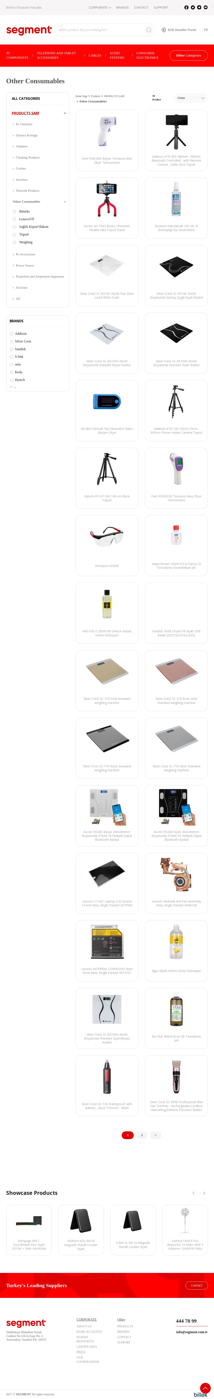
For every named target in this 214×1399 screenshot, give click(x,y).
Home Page (82, 96)
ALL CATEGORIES (26, 99)
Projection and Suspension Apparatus (40, 276)
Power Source (25, 265)
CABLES (95, 55)
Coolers (21, 168)
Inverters (21, 179)
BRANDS (122, 7)
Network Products (27, 190)
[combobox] (190, 98)
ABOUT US (84, 1326)
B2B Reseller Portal (178, 29)
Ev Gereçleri (24, 124)
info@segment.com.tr (192, 1332)
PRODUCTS (125, 1326)
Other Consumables (26, 201)
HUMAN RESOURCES (85, 1339)
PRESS (81, 1352)
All (18, 298)
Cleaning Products (28, 157)
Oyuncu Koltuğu (27, 135)
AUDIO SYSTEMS (117, 55)
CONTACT (141, 7)
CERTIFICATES (87, 1346)
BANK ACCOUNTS (89, 1331)
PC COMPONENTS (18, 55)
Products (95, 96)
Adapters (22, 146)
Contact (196, 1285)
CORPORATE (100, 7)
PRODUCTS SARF (25, 113)
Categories (188, 55)
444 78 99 (186, 1321)
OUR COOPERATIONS (88, 1360)
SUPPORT (161, 7)
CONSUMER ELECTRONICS (147, 55)
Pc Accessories (25, 254)
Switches (22, 287)
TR (206, 30)
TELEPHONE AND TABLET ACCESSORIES (56, 55)
